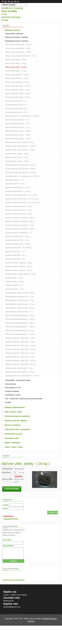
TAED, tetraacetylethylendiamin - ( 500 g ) (20, 327)
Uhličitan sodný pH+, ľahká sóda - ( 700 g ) (20, 338)
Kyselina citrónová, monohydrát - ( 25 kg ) (20, 229)
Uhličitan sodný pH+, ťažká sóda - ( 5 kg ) (20, 357)
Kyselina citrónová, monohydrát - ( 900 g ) (20, 221)
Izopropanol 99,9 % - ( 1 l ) (14, 180)
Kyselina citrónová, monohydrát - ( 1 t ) (19, 233)
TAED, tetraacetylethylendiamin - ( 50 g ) (19, 315)
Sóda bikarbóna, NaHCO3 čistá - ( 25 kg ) (20, 308)
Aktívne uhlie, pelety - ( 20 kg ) (16, 67)
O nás (4, 14)
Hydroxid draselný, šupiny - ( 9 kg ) (17, 135)
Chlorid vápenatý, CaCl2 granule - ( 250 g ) (20, 165)
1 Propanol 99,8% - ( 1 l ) (14, 285)
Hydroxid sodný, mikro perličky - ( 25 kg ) (19, 372)
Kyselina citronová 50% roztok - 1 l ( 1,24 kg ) (21, 195)
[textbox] (14, 5)
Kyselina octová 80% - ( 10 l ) (15, 255)
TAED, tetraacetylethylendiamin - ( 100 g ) (20, 319)
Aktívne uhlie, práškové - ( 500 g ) (17, 75)
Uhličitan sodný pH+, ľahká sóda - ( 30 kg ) (20, 349)
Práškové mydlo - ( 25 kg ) (14, 281)
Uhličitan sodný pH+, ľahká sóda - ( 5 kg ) (20, 342)
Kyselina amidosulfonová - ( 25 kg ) (17, 191)
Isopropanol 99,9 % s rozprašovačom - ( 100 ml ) (22, 376)
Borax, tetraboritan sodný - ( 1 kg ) (17, 90)
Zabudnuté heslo (11, 519)
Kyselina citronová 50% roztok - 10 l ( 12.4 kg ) (21, 199)
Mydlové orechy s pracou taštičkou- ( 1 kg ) (20, 274)
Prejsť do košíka (9, 11)
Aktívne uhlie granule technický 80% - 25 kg (20, 56)
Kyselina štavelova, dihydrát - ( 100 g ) (18, 263)
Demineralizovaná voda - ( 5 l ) (16, 105)
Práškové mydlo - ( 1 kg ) (14, 278)
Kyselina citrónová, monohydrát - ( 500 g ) (20, 218)
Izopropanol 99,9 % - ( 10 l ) (15, 184)
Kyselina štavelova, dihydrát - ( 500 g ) (18, 266)
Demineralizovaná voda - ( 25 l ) (16, 112)
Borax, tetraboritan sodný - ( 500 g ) (18, 86)
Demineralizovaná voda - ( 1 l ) (16, 101)
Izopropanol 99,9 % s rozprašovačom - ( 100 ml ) (22, 176)
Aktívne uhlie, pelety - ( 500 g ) (16, 59)
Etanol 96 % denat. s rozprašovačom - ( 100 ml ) (22, 116)
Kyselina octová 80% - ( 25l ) (15, 259)
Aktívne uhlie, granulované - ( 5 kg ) (18, 48)
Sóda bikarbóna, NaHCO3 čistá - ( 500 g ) (20, 293)
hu (18, 1)
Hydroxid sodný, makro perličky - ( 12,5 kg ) (20, 146)
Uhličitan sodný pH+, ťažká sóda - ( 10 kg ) (20, 361)
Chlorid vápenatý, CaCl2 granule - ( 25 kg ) (20, 172)
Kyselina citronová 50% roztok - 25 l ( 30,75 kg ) (22, 202)
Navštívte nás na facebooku (14, 580)
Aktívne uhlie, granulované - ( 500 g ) (18, 44)
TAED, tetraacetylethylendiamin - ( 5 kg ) (19, 330)
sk (6, 1)
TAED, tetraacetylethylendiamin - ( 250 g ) (20, 323)
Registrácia (8, 516)
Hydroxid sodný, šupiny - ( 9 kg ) (16, 157)
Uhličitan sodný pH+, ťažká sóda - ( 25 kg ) (20, 364)
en (12, 1)
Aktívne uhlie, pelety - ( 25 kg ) (16, 71)
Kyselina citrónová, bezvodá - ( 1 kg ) (18, 206)
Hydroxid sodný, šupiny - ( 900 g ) (17, 154)
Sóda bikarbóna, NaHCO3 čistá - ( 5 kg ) (19, 300)
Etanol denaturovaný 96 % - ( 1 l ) (17, 120)
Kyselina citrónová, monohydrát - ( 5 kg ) (19, 225)
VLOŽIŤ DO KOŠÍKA (11, 489)
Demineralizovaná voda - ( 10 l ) (16, 108)
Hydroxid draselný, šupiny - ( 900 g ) (18, 131)
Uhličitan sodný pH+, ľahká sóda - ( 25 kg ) (20, 345)
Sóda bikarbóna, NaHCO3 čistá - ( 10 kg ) (20, 304)
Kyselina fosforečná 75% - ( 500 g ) (17, 236)
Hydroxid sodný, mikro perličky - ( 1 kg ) (19, 368)
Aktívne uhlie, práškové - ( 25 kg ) (17, 82)
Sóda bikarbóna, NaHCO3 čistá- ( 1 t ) (18, 312)
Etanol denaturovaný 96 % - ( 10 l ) (17, 127)
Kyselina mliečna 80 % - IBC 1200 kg (18, 248)
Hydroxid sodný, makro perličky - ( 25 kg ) (20, 150)
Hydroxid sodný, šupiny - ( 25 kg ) (17, 161)
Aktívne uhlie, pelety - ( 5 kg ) (15, 63)
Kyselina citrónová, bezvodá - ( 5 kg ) (18, 210)
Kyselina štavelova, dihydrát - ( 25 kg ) (18, 270)
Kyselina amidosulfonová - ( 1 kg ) (17, 187)
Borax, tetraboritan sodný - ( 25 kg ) (18, 97)
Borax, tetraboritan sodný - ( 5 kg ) (17, 93)
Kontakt (4, 20)
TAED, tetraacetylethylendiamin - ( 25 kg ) (20, 334)
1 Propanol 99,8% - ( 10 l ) (14, 289)
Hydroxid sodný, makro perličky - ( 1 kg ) (19, 142)
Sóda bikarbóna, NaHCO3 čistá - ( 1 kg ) (19, 297)
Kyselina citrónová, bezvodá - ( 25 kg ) (18, 214)
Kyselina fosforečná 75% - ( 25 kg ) (17, 244)
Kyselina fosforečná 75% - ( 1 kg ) (17, 240)
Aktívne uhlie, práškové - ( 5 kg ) (16, 78)
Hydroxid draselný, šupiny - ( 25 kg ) (18, 139)
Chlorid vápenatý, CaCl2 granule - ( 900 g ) (20, 169)
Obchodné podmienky (11, 17)
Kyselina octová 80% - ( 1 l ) (15, 251)
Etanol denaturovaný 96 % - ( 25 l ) (17, 123)
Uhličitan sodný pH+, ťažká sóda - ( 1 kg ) (20, 353)
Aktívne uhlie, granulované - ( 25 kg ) (18, 52)
